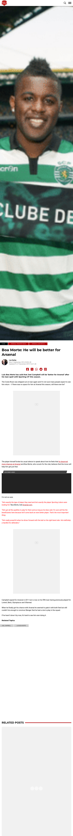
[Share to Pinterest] (45, 369)
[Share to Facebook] (27, 369)
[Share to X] (32, 369)
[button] (65, 3)
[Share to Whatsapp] (36, 369)
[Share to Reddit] (40, 369)
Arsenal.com (27, 505)
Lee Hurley (12, 360)
